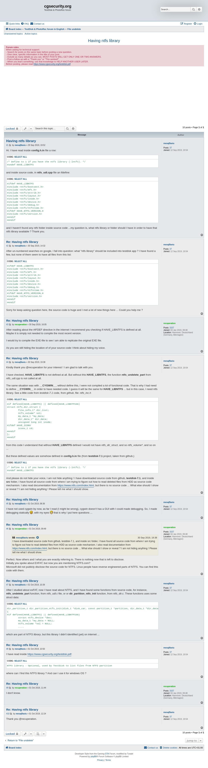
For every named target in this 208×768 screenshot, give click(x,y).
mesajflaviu (168, 143)
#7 (7, 585)
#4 (7, 362)
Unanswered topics (13, 33)
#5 (7, 504)
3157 (172, 328)
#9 (7, 688)
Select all (20, 157)
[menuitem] (25, 23)
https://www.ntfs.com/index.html (76, 485)
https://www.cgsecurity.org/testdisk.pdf (52, 64)
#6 (7, 529)
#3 (7, 324)
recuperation (169, 323)
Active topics (31, 33)
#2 (7, 246)
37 (171, 148)
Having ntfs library (104, 40)
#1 (7, 145)
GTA (107, 754)
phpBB (94, 756)
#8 (7, 649)
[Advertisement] (104, 96)
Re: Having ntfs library (22, 242)
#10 (8, 714)
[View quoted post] (38, 537)
